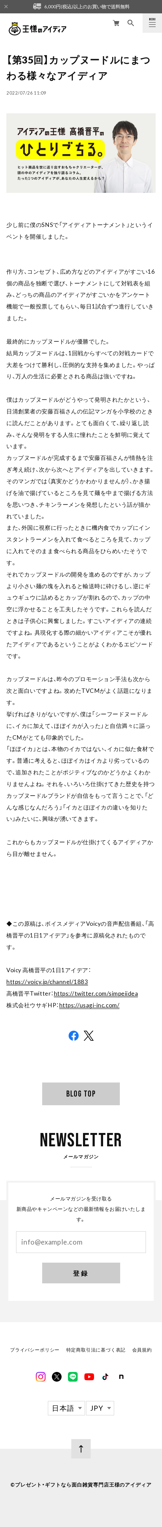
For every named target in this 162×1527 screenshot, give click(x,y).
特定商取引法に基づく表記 (96, 1351)
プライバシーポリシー (35, 1351)
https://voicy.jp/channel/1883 (47, 981)
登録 (81, 1274)
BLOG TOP (81, 1094)
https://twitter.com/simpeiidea (96, 993)
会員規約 (142, 1351)
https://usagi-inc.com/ (89, 1005)
